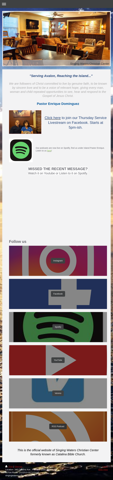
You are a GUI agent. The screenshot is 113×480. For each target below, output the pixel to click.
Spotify (58, 327)
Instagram (58, 260)
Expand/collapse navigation (56, 4)
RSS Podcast (58, 426)
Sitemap (18, 466)
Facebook (58, 294)
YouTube (58, 360)
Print (9, 466)
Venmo (58, 393)
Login (105, 466)
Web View (103, 469)
